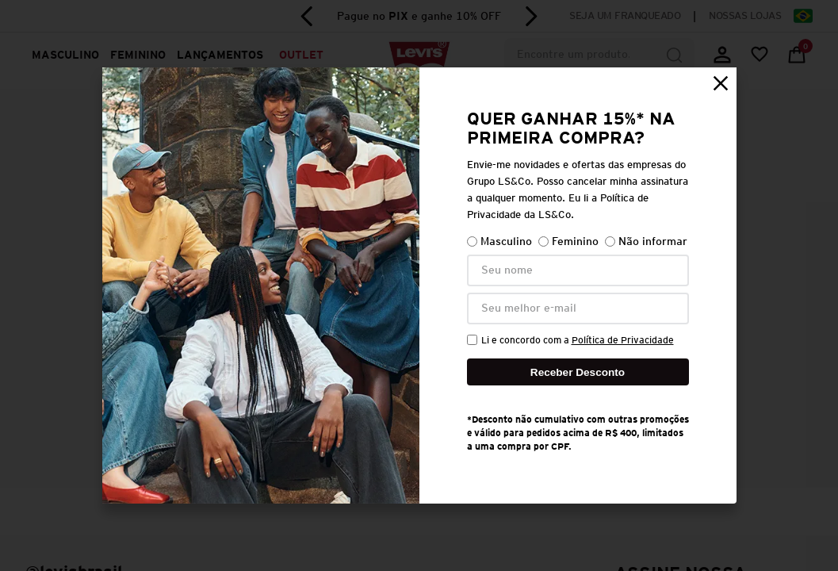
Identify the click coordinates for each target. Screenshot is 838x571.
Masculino (499, 241)
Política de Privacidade (623, 340)
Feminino (568, 241)
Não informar (646, 241)
